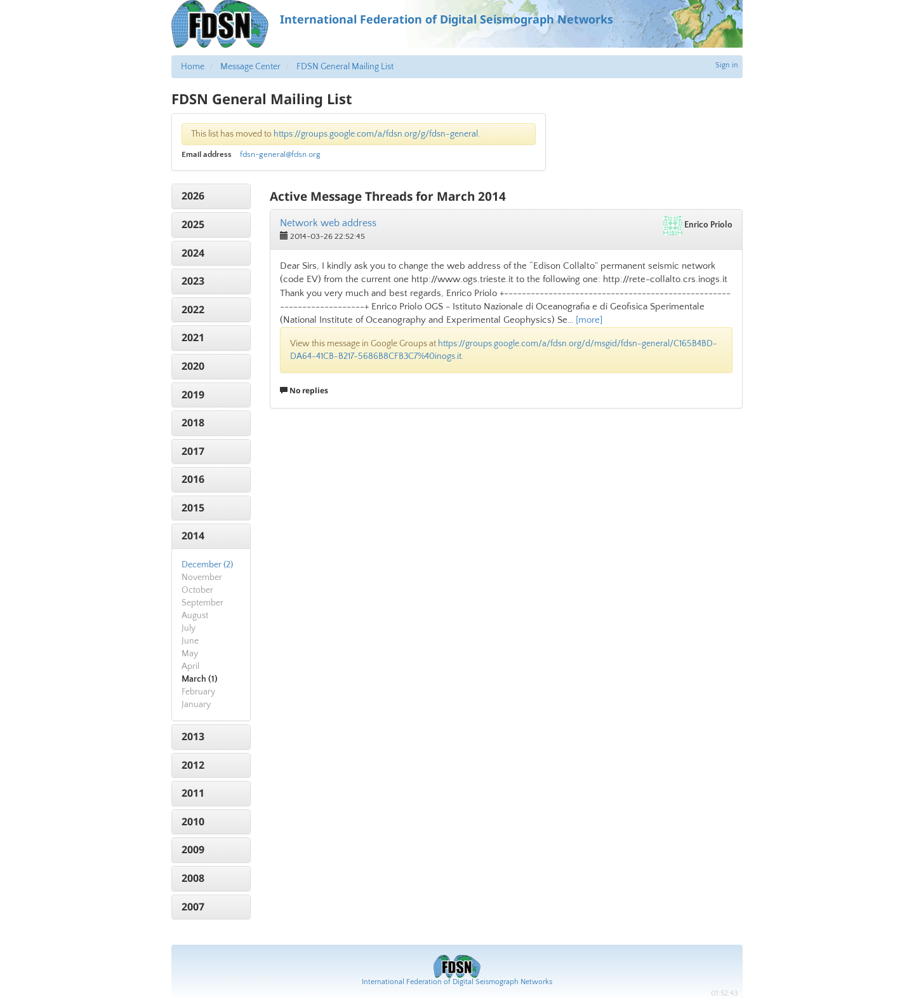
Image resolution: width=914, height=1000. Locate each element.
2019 (193, 395)
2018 (193, 422)
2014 (193, 536)
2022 (193, 309)
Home (192, 67)
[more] (589, 319)
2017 (193, 451)
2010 (193, 821)
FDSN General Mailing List (345, 67)
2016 (193, 479)
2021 (193, 337)
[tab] (211, 196)
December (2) (207, 565)
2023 (193, 281)
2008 (193, 878)
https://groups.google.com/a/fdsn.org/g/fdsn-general (376, 134)
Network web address (328, 223)
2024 (193, 253)
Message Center (250, 67)
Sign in (726, 65)
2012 (193, 765)
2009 (193, 849)
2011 (193, 793)
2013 (193, 736)
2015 (193, 508)
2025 (193, 224)
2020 (193, 366)
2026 (193, 196)
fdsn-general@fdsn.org (280, 154)
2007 (193, 907)
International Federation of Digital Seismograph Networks (457, 982)
